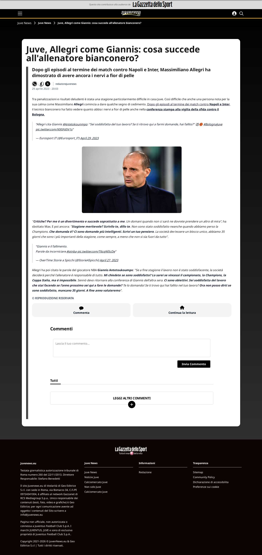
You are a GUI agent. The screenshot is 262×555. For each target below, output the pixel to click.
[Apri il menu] (20, 13)
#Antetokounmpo (75, 124)
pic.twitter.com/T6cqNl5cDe (96, 251)
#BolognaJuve (212, 124)
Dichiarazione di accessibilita (211, 482)
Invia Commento (194, 364)
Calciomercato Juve (96, 482)
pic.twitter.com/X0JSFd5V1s (54, 129)
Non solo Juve (92, 486)
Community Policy (204, 477)
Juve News (24, 23)
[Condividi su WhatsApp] (34, 83)
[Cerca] (242, 13)
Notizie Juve (91, 477)
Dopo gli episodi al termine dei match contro (188, 104)
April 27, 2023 (109, 260)
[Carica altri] (131, 404)
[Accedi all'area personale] (234, 13)
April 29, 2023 (89, 138)
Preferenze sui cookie (206, 486)
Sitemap (198, 472)
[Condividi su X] (47, 83)
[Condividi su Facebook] (41, 83)
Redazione (145, 472)
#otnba (72, 251)
